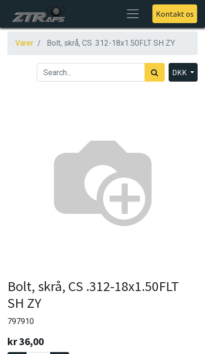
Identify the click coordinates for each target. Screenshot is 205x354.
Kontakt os (175, 14)
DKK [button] (180, 72)
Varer (24, 43)
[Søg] (155, 72)
